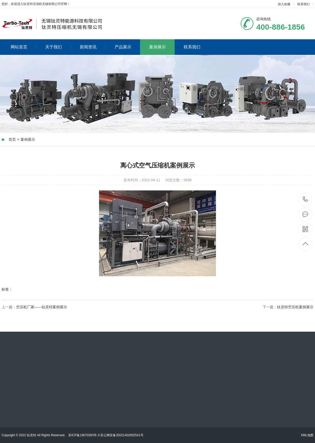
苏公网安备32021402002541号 (121, 435)
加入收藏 (284, 4)
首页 (12, 139)
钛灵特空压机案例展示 (295, 307)
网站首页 (23, 47)
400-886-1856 (305, 200)
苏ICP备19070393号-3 (84, 435)
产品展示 (127, 47)
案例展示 (157, 47)
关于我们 (58, 47)
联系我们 (303, 4)
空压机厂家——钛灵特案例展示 (41, 307)
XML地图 (307, 435)
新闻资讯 (93, 47)
